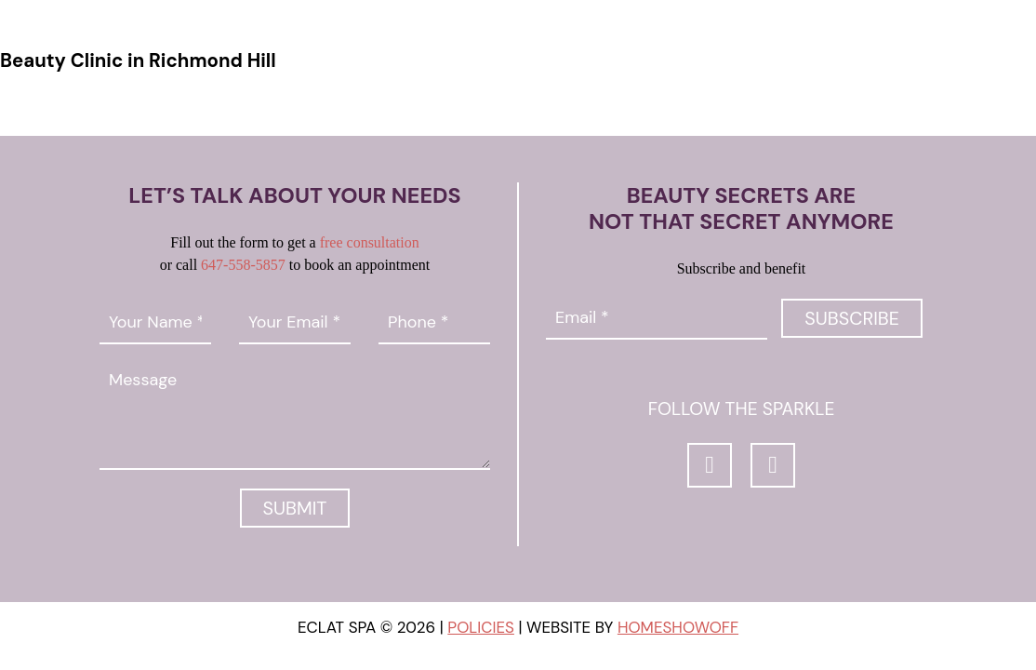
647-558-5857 (243, 265)
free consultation (369, 242)
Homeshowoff (678, 627)
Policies (480, 627)
